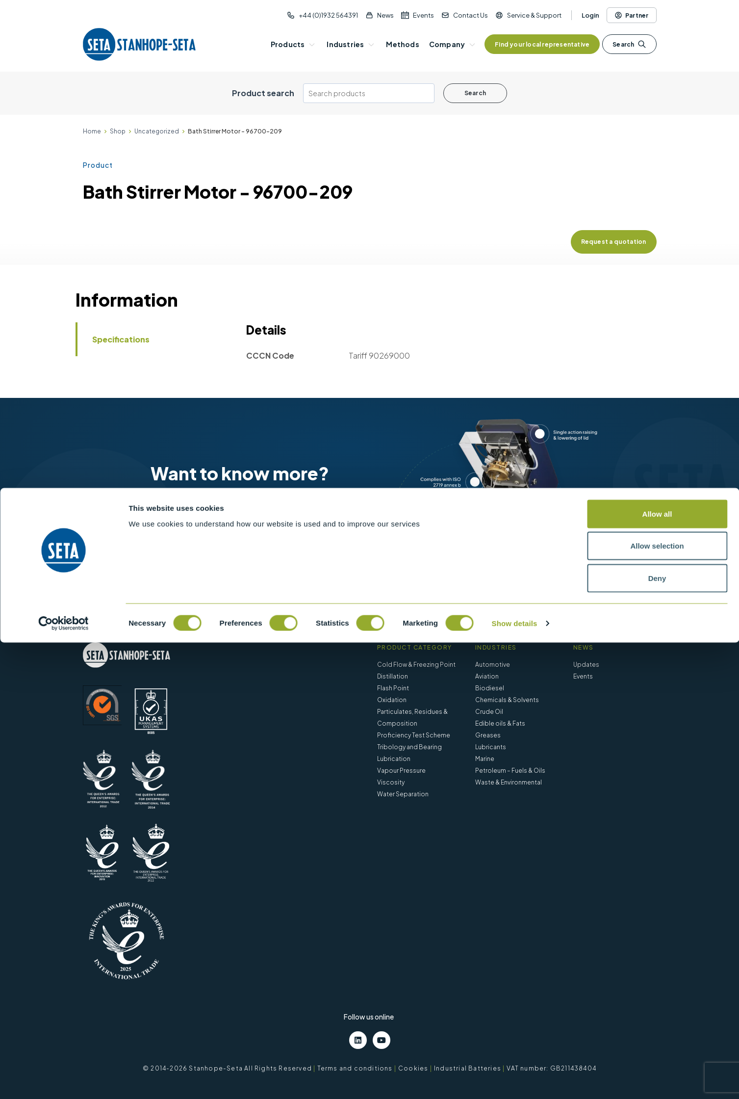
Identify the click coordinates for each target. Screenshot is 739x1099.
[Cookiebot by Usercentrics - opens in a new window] (63, 1080)
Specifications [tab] (121, 339)
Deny (657, 1034)
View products (190, 543)
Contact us (271, 543)
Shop (118, 131)
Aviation (487, 676)
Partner (631, 15)
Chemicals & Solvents (507, 700)
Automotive (492, 664)
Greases (488, 735)
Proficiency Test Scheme (413, 735)
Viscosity (391, 782)
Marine (484, 758)
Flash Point (393, 688)
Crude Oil (489, 711)
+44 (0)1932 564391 (328, 15)
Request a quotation (613, 241)
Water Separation (403, 794)
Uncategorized (156, 131)
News (385, 15)
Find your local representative (542, 44)
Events (423, 15)
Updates (586, 664)
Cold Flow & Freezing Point (416, 664)
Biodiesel (489, 688)
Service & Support (534, 15)
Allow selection (657, 1002)
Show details (514, 1079)
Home (92, 131)
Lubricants (490, 747)
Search (629, 44)
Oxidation (392, 700)
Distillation (392, 676)
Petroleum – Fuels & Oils (510, 770)
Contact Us (470, 15)
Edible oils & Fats (500, 723)
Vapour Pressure (401, 770)
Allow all (657, 970)
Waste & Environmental (508, 782)
